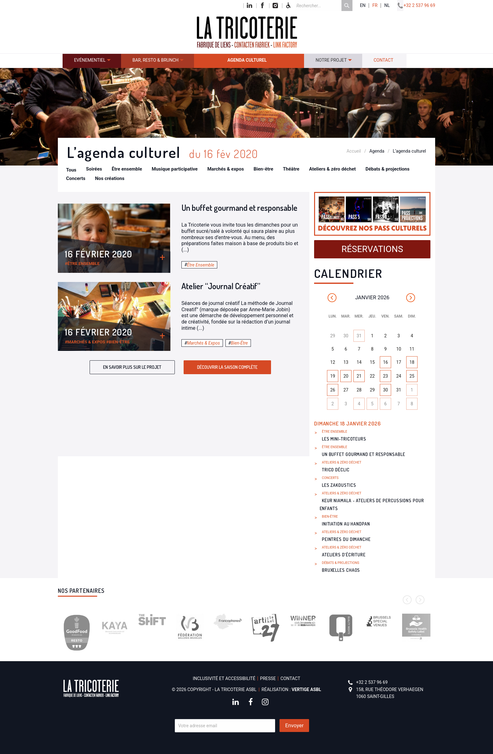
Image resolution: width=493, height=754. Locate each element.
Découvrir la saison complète (227, 367)
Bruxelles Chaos (341, 570)
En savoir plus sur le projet (132, 367)
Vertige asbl (306, 689)
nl (387, 5)
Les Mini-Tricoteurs (344, 439)
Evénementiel (89, 60)
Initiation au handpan (346, 523)
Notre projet (331, 60)
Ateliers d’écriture (344, 554)
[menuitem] (92, 61)
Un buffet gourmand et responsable (239, 207)
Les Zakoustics (339, 485)
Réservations (372, 249)
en (363, 5)
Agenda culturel (247, 60)
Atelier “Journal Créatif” (220, 286)
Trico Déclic (336, 469)
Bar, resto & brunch (155, 60)
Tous (71, 170)
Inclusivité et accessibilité (224, 678)
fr (374, 5)
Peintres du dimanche (346, 539)
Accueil (353, 151)
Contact (383, 60)
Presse (268, 678)
